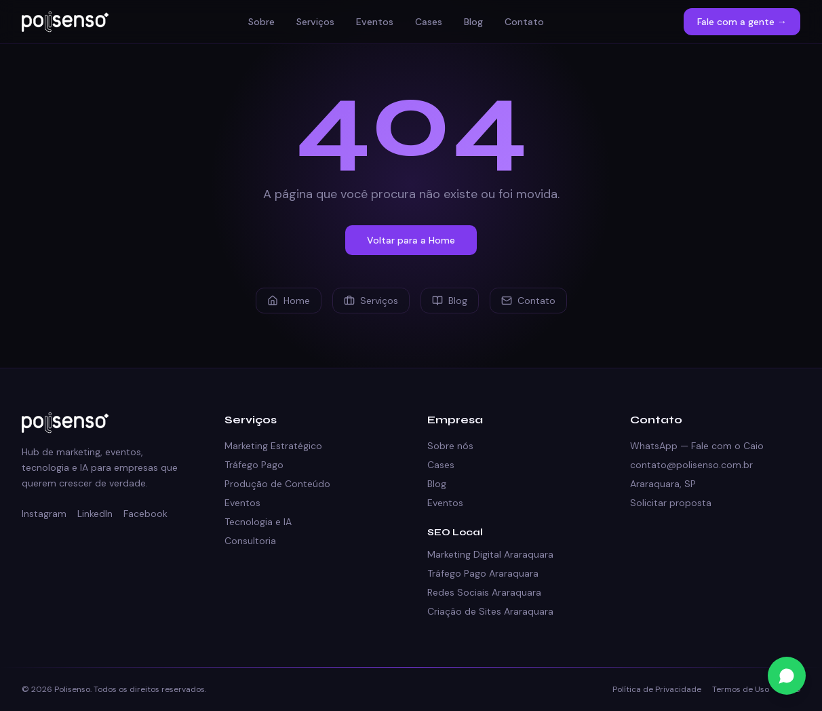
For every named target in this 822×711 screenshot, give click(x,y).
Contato (524, 22)
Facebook (145, 513)
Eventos (374, 22)
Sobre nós (450, 446)
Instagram (44, 513)
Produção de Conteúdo (277, 484)
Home (288, 300)
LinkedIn (95, 513)
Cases (428, 22)
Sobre (261, 22)
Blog (473, 22)
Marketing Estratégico (273, 446)
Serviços (315, 22)
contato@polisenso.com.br (691, 465)
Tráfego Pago (253, 465)
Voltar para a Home (411, 240)
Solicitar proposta (670, 503)
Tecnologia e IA (258, 522)
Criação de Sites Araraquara (490, 611)
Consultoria (250, 541)
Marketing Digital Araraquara (490, 554)
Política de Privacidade (656, 689)
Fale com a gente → (742, 22)
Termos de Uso (740, 689)
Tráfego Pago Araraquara (483, 573)
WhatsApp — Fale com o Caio (697, 446)
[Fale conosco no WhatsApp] (787, 676)
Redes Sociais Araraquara (484, 592)
